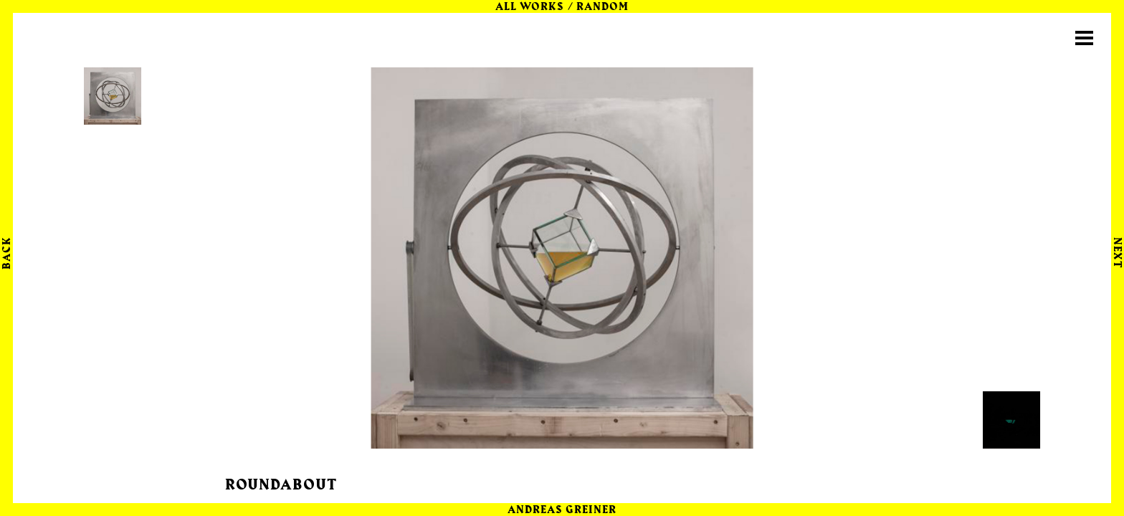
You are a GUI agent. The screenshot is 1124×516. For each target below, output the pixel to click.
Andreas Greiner (562, 510)
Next (1116, 252)
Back (7, 252)
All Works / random (562, 7)
